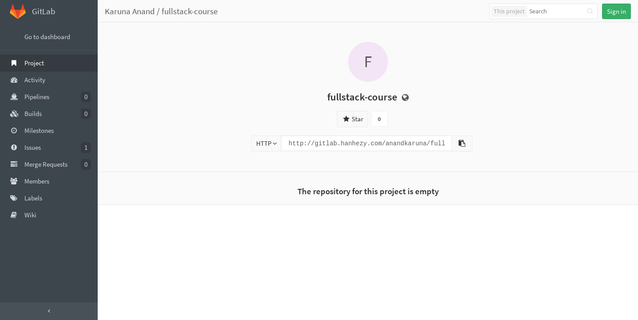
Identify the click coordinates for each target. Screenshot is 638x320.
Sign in (616, 11)
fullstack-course (190, 11)
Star (352, 119)
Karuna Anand (130, 11)
